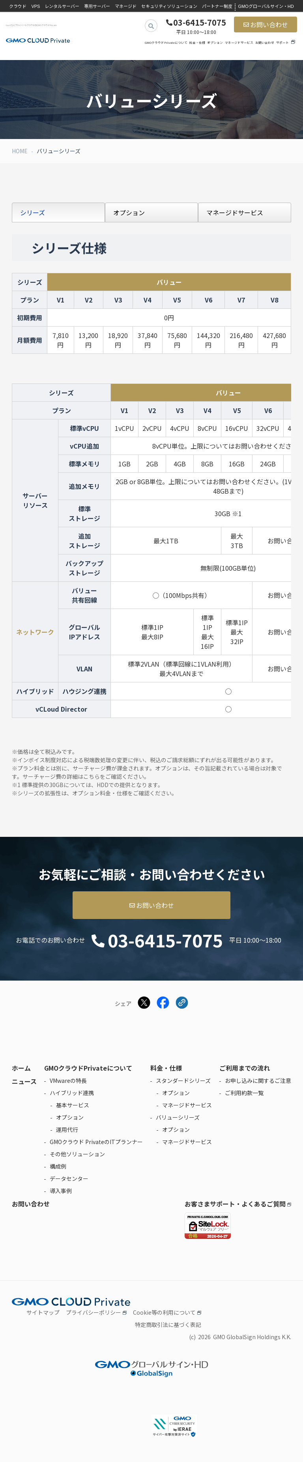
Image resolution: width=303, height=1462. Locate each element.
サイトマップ (43, 1312)
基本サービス (72, 1105)
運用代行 (67, 1129)
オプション (215, 42)
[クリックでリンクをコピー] (182, 1003)
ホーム (21, 1068)
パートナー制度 (217, 6)
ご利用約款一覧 (244, 1093)
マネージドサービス (239, 42)
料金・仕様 (197, 42)
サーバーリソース (35, 500)
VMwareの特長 (68, 1080)
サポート (282, 42)
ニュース (24, 1081)
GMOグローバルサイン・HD (266, 6)
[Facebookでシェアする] (163, 1003)
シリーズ (32, 212)
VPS (35, 6)
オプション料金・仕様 (99, 793)
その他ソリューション (77, 1154)
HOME (20, 151)
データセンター (69, 1178)
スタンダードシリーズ (183, 1080)
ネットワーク (35, 632)
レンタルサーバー (62, 6)
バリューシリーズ (178, 1117)
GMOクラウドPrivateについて (166, 42)
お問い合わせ (269, 24)
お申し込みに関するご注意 (258, 1080)
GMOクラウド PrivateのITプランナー (96, 1142)
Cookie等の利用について (164, 1312)
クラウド (17, 6)
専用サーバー (97, 6)
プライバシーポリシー (93, 1312)
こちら (91, 776)
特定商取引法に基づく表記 (168, 1325)
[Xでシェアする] (144, 1003)
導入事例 (61, 1191)
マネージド (126, 6)
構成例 (58, 1166)
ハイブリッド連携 (72, 1093)
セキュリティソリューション (169, 6)
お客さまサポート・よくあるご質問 (235, 1203)
